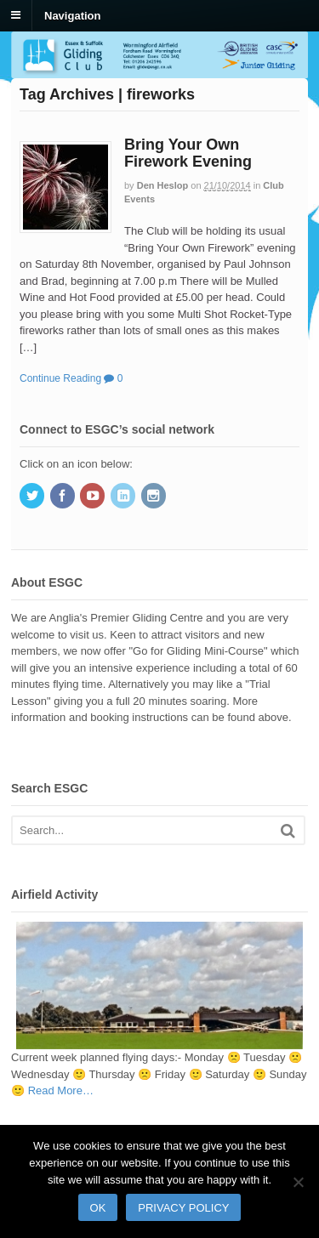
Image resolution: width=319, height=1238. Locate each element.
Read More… (61, 1090)
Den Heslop (163, 185)
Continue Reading (60, 378)
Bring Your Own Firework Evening (188, 153)
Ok (98, 1207)
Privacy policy (183, 1207)
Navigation (72, 15)
